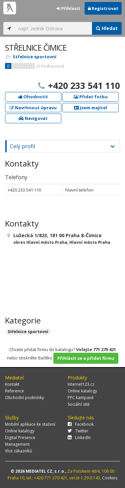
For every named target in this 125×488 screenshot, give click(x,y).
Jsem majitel (90, 108)
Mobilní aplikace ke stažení (30, 424)
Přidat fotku (91, 97)
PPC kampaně (81, 397)
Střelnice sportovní (34, 57)
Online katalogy (82, 391)
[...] (53, 28)
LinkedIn (79, 437)
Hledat (107, 28)
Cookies (109, 478)
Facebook (81, 424)
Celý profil (22, 146)
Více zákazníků (18, 451)
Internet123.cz (81, 384)
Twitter (78, 431)
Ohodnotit (33, 97)
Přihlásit (68, 8)
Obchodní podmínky (24, 397)
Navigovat (33, 118)
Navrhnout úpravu (33, 108)
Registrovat (103, 8)
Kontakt (12, 384)
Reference (14, 391)
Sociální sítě (79, 404)
